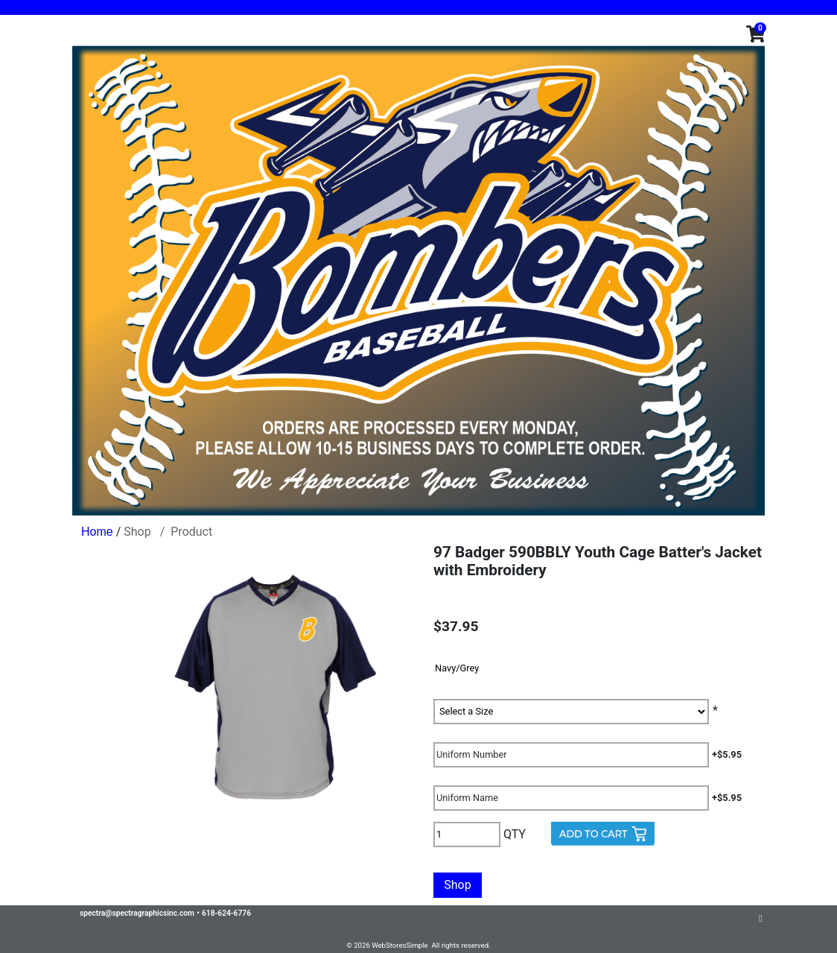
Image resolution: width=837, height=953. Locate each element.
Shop (137, 532)
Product (191, 532)
